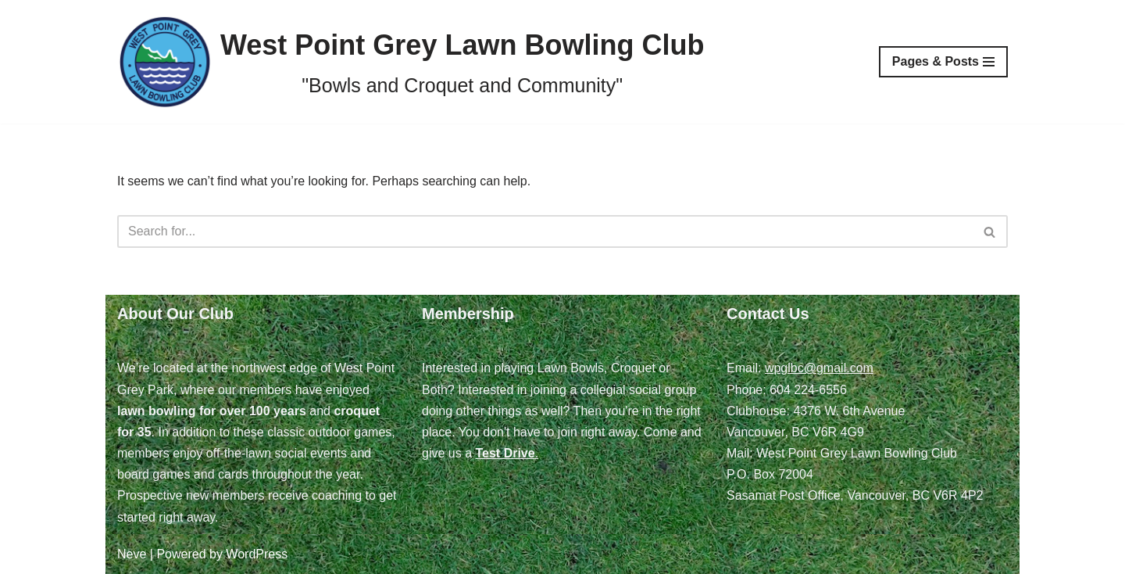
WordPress (257, 554)
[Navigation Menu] (943, 61)
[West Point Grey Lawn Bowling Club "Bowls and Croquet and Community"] (410, 61)
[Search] (545, 231)
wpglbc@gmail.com (819, 368)
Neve (131, 554)
